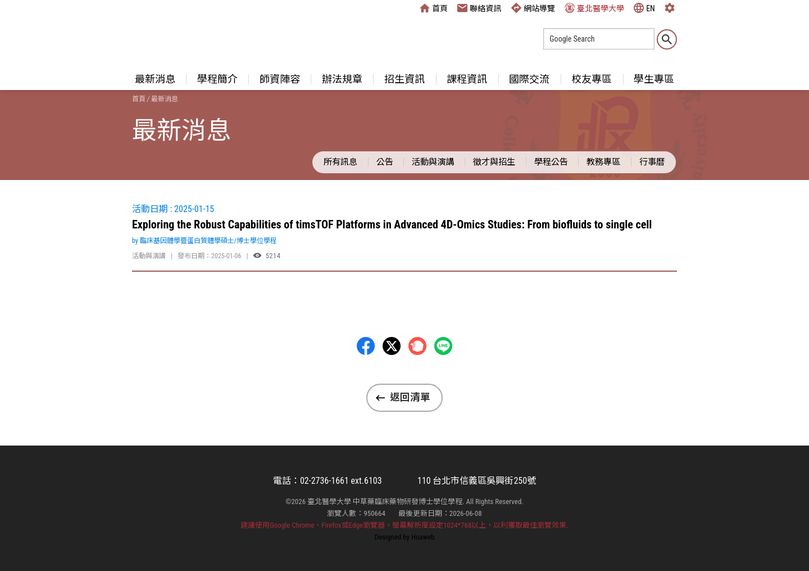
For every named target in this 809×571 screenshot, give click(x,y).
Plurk (417, 346)
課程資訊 (467, 79)
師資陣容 (280, 79)
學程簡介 (217, 79)
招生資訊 (404, 79)
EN (644, 8)
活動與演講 (433, 162)
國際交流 (529, 79)
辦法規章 (342, 79)
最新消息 (155, 79)
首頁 (434, 8)
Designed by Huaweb (405, 537)
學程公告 (551, 162)
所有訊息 (340, 162)
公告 (384, 162)
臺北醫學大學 (594, 8)
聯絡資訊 (479, 8)
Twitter (392, 346)
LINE (443, 346)
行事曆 (652, 162)
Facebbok (366, 346)
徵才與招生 (494, 162)
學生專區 (654, 79)
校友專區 (591, 79)
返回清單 (410, 397)
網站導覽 (533, 8)
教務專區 (603, 162)
